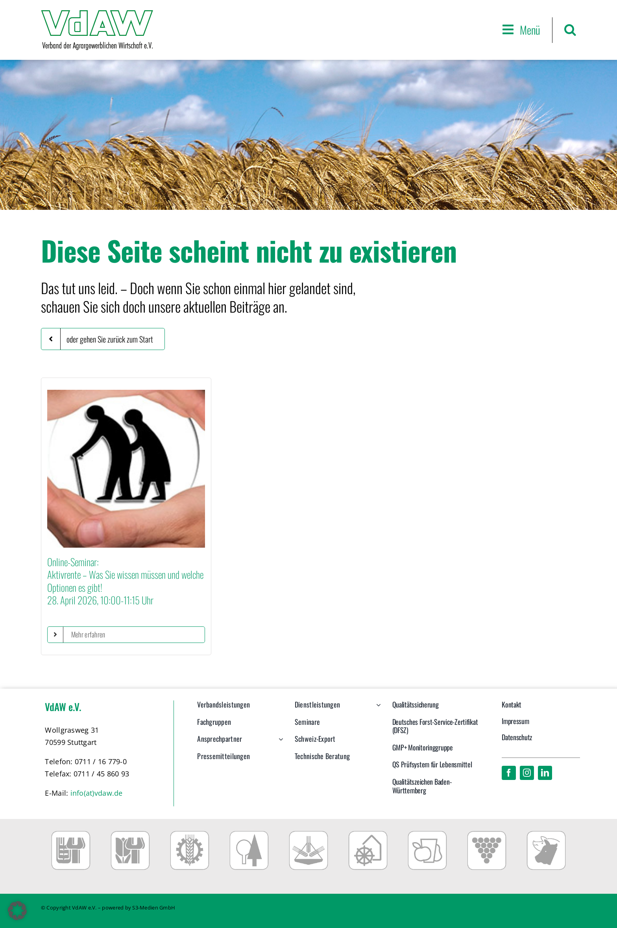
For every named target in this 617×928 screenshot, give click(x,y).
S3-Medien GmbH (153, 907)
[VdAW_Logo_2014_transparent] (97, 14)
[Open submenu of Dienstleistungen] (377, 708)
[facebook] (509, 773)
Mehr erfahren (88, 634)
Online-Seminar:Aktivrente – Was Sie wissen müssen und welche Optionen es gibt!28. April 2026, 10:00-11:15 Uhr (125, 581)
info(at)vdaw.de (96, 793)
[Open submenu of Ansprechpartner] (279, 743)
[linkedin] (545, 773)
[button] (570, 30)
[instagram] (527, 773)
